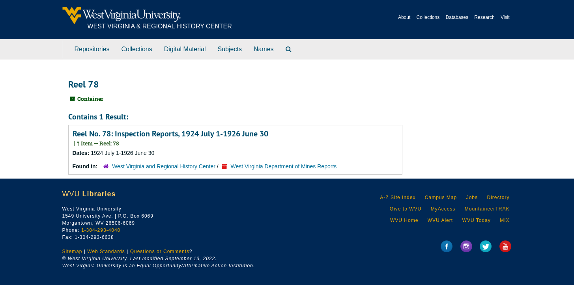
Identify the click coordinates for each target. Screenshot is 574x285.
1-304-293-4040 (100, 230)
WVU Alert (440, 220)
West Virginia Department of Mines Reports (284, 166)
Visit (505, 17)
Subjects (230, 49)
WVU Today (476, 220)
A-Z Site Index (397, 197)
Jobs (472, 197)
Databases (457, 17)
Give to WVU (405, 209)
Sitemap (72, 251)
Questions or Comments (159, 251)
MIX (504, 220)
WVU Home (404, 220)
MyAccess (443, 209)
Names (264, 49)
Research (484, 17)
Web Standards (106, 251)
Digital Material (185, 49)
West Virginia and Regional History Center (163, 166)
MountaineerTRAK (487, 209)
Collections (428, 17)
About (404, 17)
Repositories (92, 49)
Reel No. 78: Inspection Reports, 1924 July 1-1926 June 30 (170, 134)
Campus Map (441, 197)
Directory (498, 197)
